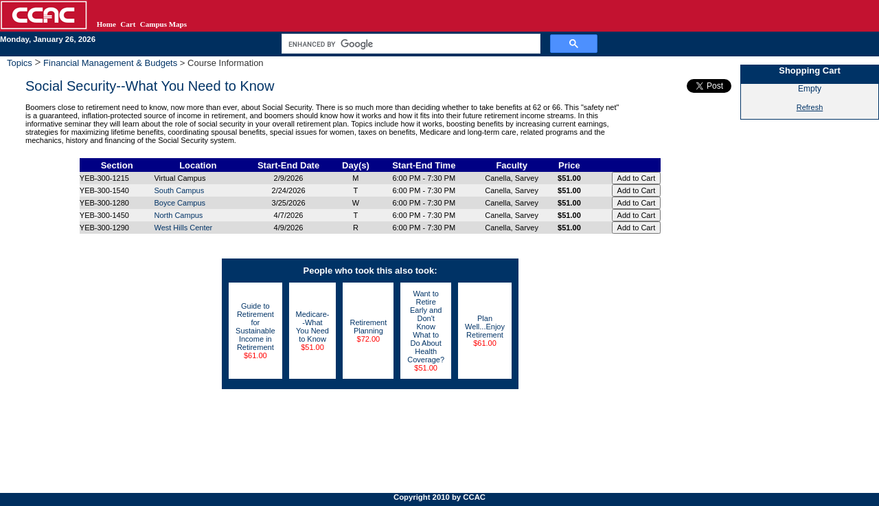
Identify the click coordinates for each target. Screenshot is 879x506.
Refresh (810, 107)
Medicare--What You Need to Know (313, 326)
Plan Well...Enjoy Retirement (485, 326)
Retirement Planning (368, 326)
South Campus (179, 190)
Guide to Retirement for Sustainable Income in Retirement (255, 326)
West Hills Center (183, 227)
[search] (409, 44)
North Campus (178, 215)
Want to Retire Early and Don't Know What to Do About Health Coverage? (425, 326)
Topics (20, 63)
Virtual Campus (179, 178)
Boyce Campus (179, 203)
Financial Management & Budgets (110, 63)
